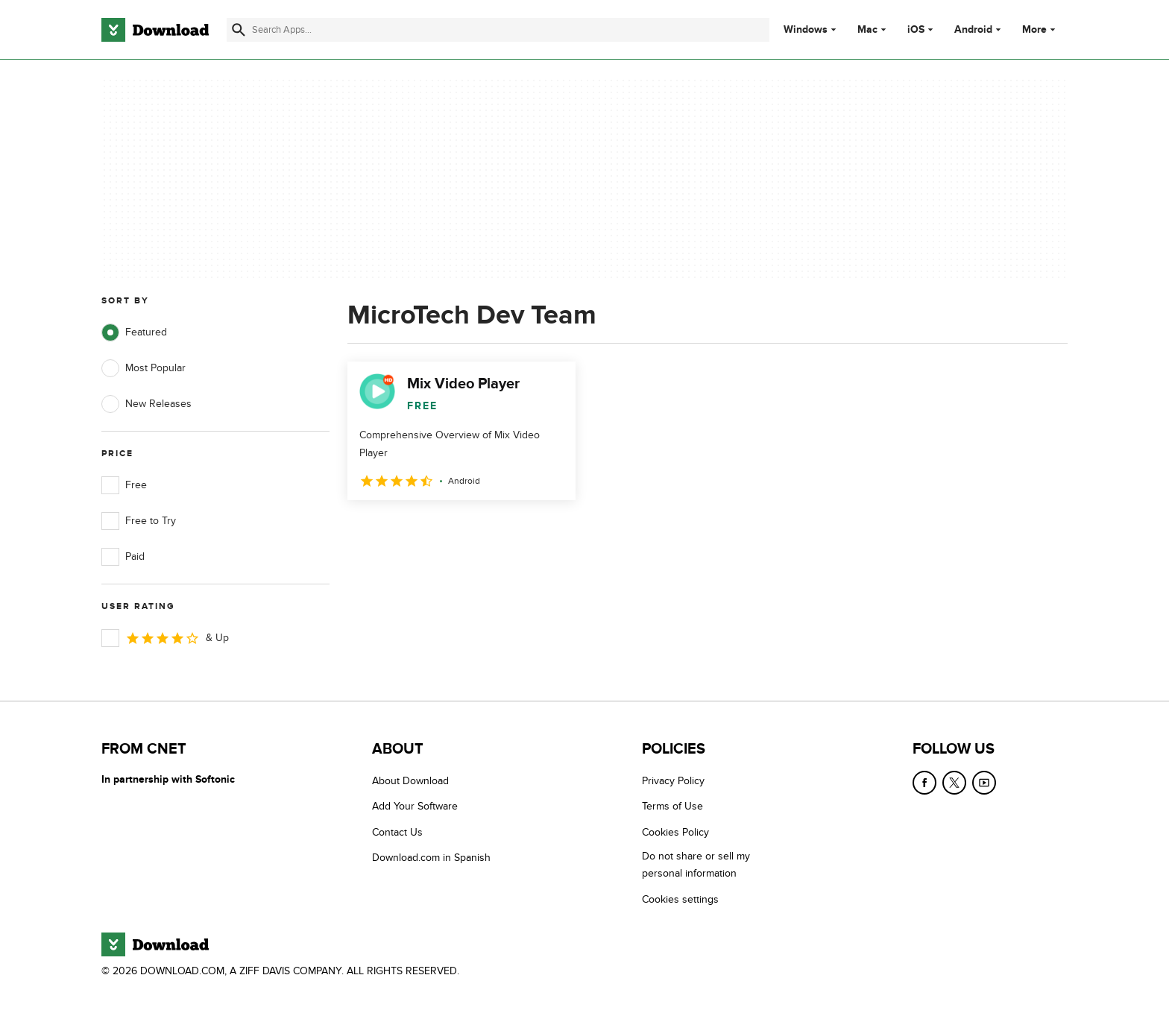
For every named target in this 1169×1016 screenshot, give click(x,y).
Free (124, 485)
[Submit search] (238, 30)
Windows (806, 30)
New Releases (146, 404)
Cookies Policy (675, 832)
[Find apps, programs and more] (498, 30)
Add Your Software (415, 806)
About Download (410, 780)
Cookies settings (680, 899)
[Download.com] (155, 30)
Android (973, 30)
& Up (165, 638)
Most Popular (143, 368)
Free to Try (138, 521)
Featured (134, 332)
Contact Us (397, 832)
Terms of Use (672, 806)
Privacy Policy (673, 780)
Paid (123, 557)
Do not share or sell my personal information (696, 865)
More (1040, 29)
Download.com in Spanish (431, 857)
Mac (867, 30)
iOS (915, 30)
